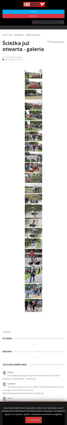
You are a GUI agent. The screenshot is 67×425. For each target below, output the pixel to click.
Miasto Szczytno (17, 57)
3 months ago (30, 379)
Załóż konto (33, 16)
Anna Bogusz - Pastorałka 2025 (13, 379)
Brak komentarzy (57, 41)
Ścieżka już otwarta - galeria (23, 46)
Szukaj (62, 22)
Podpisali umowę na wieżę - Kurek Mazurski (17, 393)
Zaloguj (33, 12)
